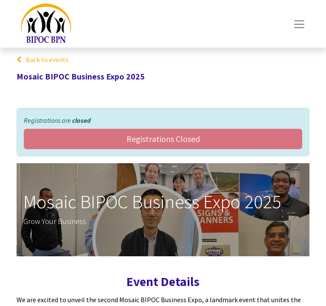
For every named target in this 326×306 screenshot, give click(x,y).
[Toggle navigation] (299, 23)
